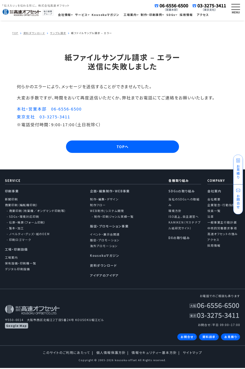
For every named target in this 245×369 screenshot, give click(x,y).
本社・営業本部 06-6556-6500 (49, 109)
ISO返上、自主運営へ (183, 217)
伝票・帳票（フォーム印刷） (27, 223)
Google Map (16, 327)
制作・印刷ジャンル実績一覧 (114, 217)
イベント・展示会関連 (105, 235)
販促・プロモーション (104, 241)
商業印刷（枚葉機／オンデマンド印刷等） (37, 212)
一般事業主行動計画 (222, 223)
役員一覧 (213, 212)
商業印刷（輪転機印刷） (21, 206)
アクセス (213, 241)
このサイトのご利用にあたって (66, 353)
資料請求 (208, 338)
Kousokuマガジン (104, 256)
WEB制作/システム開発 (107, 212)
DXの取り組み (179, 239)
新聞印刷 (11, 200)
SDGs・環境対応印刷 (24, 217)
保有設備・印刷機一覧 (20, 264)
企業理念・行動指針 (221, 206)
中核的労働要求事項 (222, 229)
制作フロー (98, 206)
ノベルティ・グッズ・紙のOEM (29, 235)
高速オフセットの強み (222, 235)
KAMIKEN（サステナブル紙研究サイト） (184, 226)
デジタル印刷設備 (17, 270)
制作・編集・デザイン (104, 200)
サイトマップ (192, 353)
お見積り (230, 338)
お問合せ (187, 338)
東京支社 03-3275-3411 (43, 117)
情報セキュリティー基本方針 (154, 353)
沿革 (210, 217)
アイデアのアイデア (104, 276)
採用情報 (213, 246)
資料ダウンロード (103, 266)
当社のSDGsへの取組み (184, 203)
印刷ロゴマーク (20, 241)
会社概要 (213, 200)
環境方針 (174, 212)
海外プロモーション (104, 247)
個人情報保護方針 (111, 353)
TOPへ (122, 147)
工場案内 (11, 258)
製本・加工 (16, 229)
